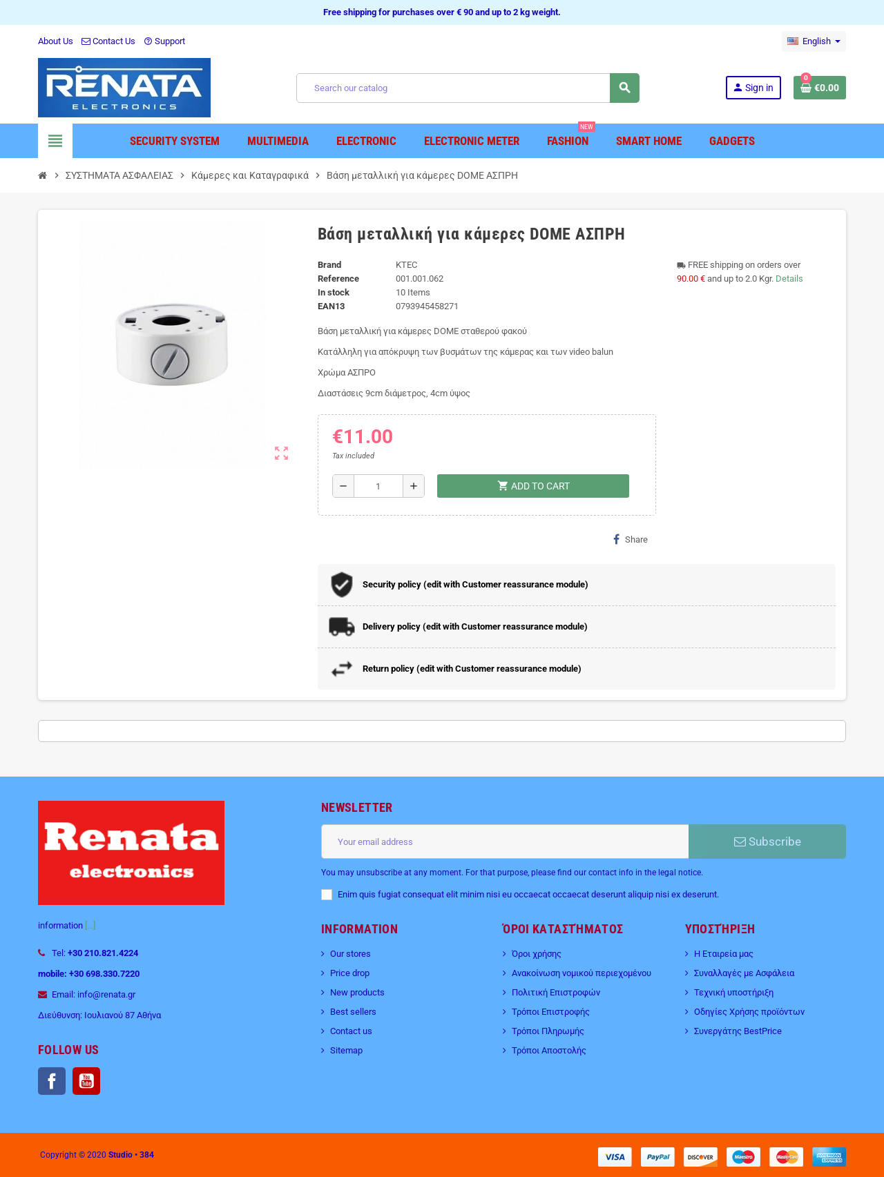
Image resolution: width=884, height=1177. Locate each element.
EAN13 (331, 306)
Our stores (350, 954)
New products (357, 992)
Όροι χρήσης (536, 954)
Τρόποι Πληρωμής (548, 1031)
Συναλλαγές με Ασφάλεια (744, 973)
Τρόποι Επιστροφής (551, 1011)
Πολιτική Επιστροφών (556, 992)
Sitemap (346, 1050)
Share (630, 539)
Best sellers (353, 1011)
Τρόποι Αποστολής (549, 1050)
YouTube (86, 1081)
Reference (338, 278)
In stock (333, 292)
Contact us (351, 1031)
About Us (55, 41)
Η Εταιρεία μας (723, 954)
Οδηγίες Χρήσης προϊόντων (749, 1011)
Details (789, 278)
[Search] (467, 88)
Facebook (52, 1081)
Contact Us (108, 41)
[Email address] (505, 841)
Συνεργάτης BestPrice (738, 1031)
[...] (90, 925)
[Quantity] (379, 486)
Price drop (349, 973)
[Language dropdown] (814, 41)
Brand (329, 265)
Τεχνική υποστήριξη (734, 992)
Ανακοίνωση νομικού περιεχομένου (581, 973)
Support (164, 41)
